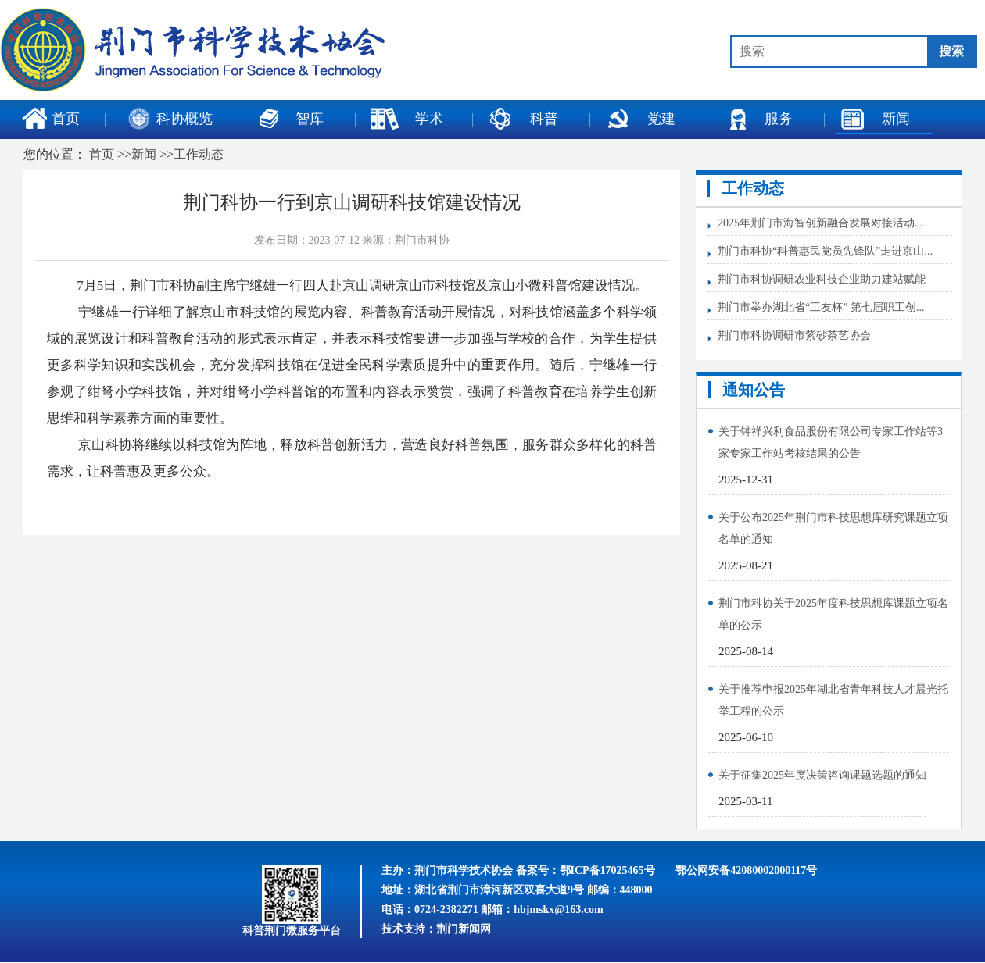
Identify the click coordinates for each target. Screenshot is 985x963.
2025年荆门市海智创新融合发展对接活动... (820, 223)
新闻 (875, 119)
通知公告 (753, 389)
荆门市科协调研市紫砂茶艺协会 (794, 335)
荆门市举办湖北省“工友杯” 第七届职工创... (821, 307)
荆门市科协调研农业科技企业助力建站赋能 (822, 279)
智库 (288, 119)
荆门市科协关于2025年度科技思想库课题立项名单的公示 (833, 614)
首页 (51, 119)
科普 (523, 119)
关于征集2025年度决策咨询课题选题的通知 (822, 775)
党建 (640, 119)
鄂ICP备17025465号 (607, 870)
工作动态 (199, 154)
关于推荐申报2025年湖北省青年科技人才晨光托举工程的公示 (833, 700)
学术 (406, 119)
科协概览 (170, 119)
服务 (757, 119)
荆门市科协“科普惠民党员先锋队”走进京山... (825, 251)
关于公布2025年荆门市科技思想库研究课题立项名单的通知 (833, 528)
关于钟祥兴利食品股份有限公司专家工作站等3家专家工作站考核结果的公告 (830, 442)
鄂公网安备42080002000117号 (746, 870)
